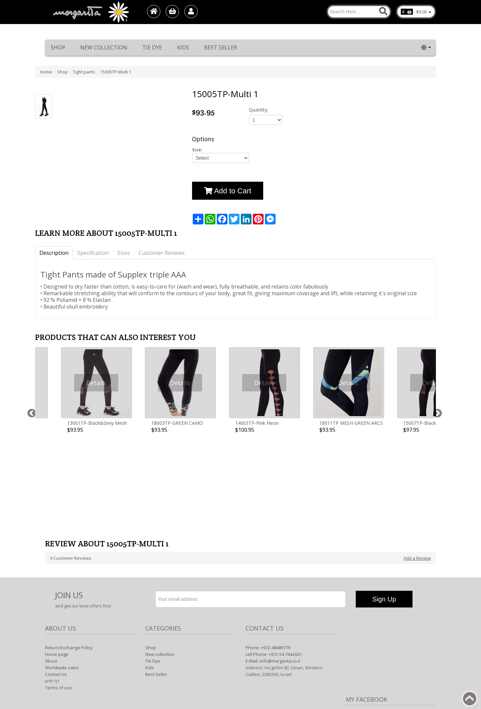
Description (53, 252)
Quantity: (258, 110)
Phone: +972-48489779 (268, 561)
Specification (93, 252)
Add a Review (417, 471)
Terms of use (58, 601)
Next (436, 381)
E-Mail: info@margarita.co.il (273, 574)
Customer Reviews (162, 252)
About (51, 574)
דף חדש (52, 594)
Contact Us (56, 587)
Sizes (123, 252)
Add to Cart (227, 191)
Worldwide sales (62, 581)
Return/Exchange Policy (69, 561)
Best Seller (220, 47)
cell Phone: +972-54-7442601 (274, 567)
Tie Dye (152, 47)
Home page (56, 567)
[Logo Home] (90, 12)
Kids (183, 47)
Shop (58, 47)
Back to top (469, 698)
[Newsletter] (250, 512)
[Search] (359, 12)
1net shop (416, 661)
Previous (30, 381)
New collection (103, 47)
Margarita (375, 661)
